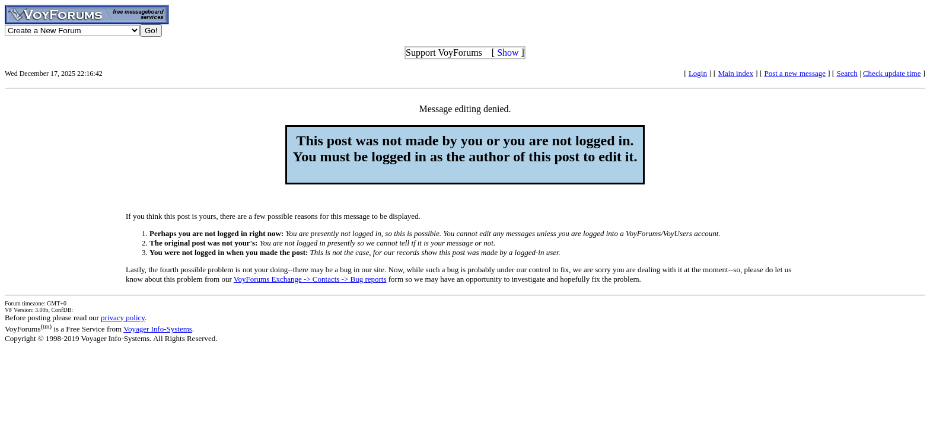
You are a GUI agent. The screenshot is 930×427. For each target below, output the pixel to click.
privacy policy (123, 317)
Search (846, 73)
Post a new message (795, 73)
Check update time (892, 73)
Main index (735, 73)
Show (507, 52)
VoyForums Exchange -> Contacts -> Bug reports (310, 279)
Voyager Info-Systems (157, 328)
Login (698, 73)
